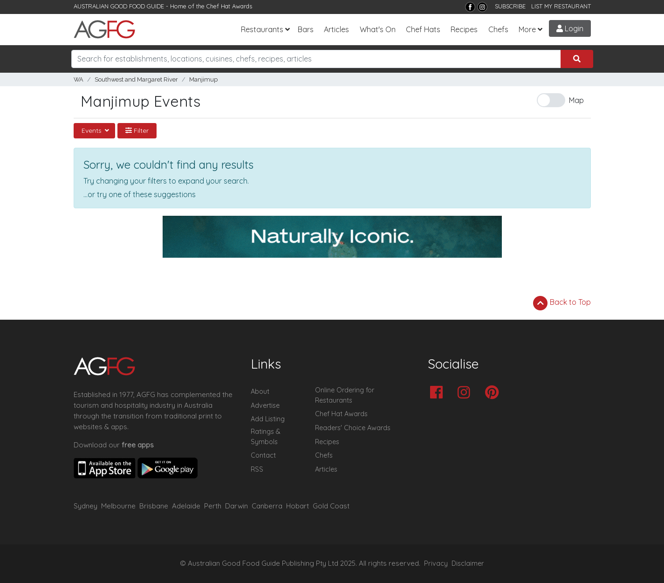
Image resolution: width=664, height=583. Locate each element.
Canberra (267, 505)
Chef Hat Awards (229, 6)
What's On (378, 29)
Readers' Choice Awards (352, 428)
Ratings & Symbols (266, 436)
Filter (137, 130)
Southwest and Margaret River (136, 79)
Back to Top (562, 302)
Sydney (85, 505)
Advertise (265, 405)
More (527, 29)
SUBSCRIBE (510, 6)
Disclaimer (468, 563)
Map (576, 100)
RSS (257, 469)
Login (569, 28)
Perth (212, 505)
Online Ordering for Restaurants (344, 395)
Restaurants (262, 29)
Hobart (297, 505)
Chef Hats (423, 29)
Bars (306, 29)
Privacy (436, 563)
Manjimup (203, 79)
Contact (263, 455)
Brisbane (153, 505)
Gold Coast (331, 505)
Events (92, 130)
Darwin (236, 505)
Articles (336, 29)
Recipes (464, 29)
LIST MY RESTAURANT (561, 6)
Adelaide (186, 505)
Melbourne (118, 505)
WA (78, 79)
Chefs (498, 29)
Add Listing (268, 419)
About (260, 391)
